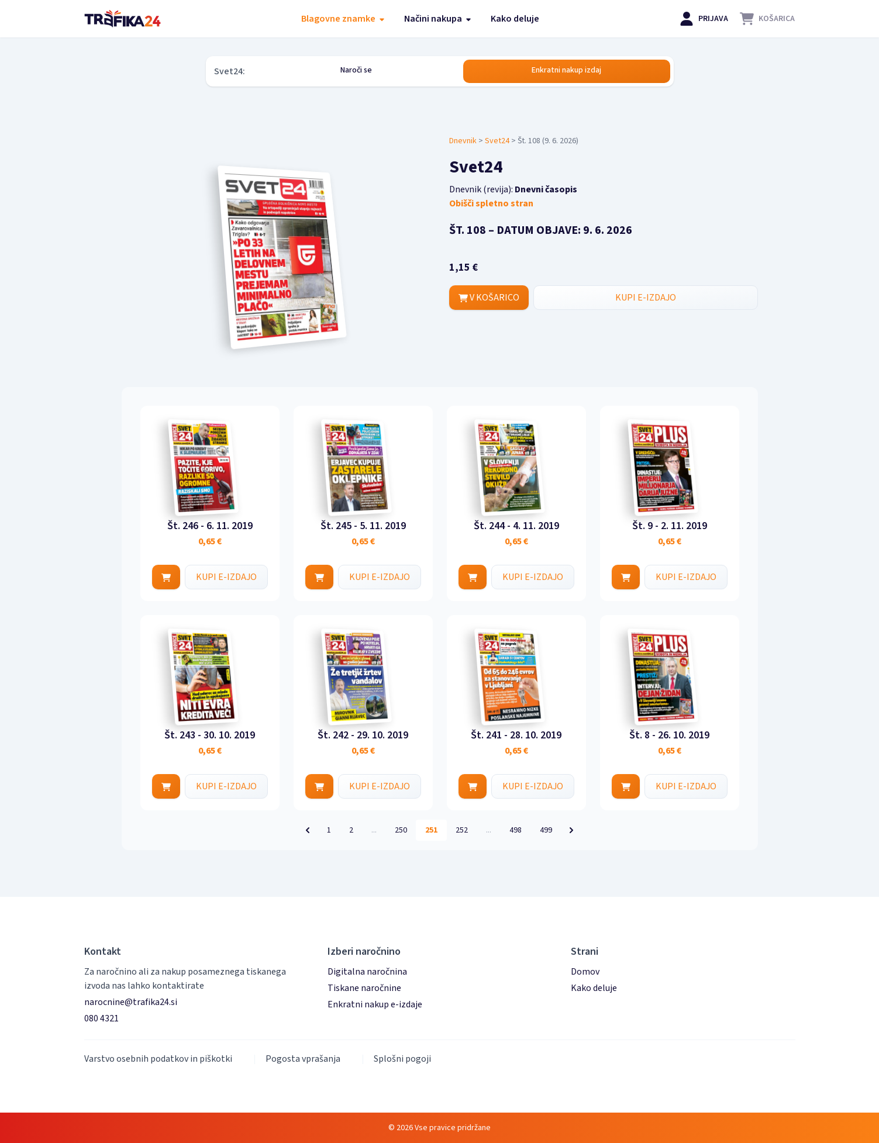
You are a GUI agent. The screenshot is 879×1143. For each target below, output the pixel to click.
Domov (585, 971)
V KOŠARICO (489, 297)
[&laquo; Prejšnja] (307, 830)
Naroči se (356, 70)
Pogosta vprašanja (303, 1058)
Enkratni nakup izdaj (566, 70)
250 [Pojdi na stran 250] (401, 830)
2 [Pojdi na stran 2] (351, 830)
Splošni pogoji (402, 1058)
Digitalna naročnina (367, 971)
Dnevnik (463, 141)
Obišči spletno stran (491, 203)
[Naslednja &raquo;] (571, 830)
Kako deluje (515, 18)
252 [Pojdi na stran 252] (462, 830)
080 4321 (101, 1018)
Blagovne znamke (343, 18)
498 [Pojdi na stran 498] (515, 830)
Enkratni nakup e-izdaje (375, 1004)
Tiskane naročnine (364, 988)
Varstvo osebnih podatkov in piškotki (158, 1058)
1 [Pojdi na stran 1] (329, 830)
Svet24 (497, 141)
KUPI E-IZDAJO (645, 297)
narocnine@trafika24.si (130, 1002)
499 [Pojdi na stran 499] (546, 830)
